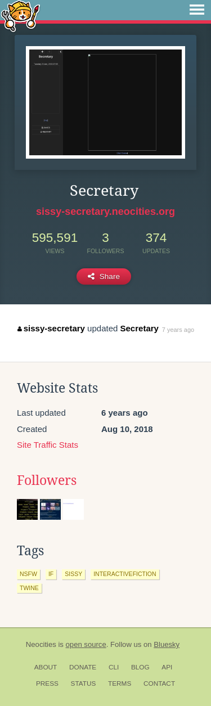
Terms (119, 683)
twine (29, 587)
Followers (47, 480)
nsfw (28, 573)
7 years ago (178, 329)
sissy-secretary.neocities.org (105, 211)
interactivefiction (124, 573)
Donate (82, 667)
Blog (140, 667)
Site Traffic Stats (47, 444)
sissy (73, 573)
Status (83, 683)
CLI (114, 667)
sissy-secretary (51, 328)
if (50, 573)
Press (47, 683)
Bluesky (166, 644)
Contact (159, 683)
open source (86, 644)
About (45, 667)
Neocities (41, 644)
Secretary (139, 328)
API (166, 667)
